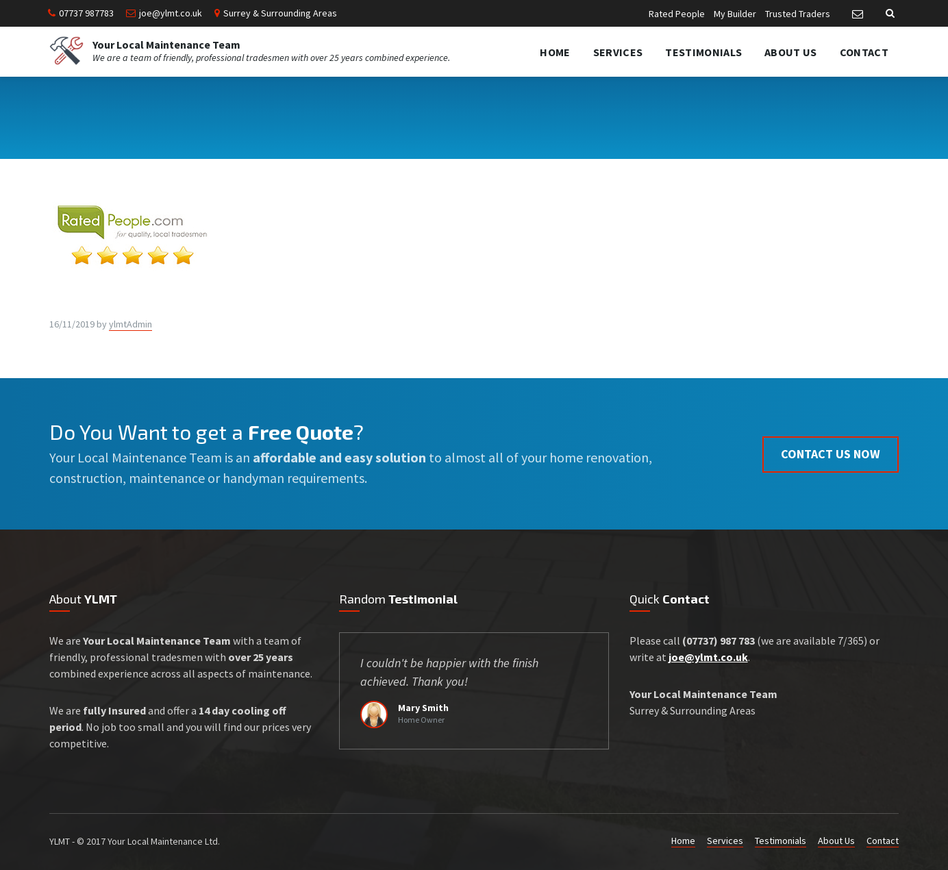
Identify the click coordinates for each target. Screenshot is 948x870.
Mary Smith (423, 707)
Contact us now (830, 454)
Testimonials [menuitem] (703, 52)
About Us (836, 840)
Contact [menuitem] (864, 52)
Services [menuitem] (618, 52)
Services (725, 840)
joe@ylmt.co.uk (170, 13)
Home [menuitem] (555, 52)
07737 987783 (86, 13)
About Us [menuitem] (790, 52)
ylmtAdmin (130, 324)
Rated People (677, 14)
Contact (882, 840)
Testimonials (780, 840)
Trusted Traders (797, 14)
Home (683, 840)
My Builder (735, 14)
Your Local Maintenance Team (166, 44)
